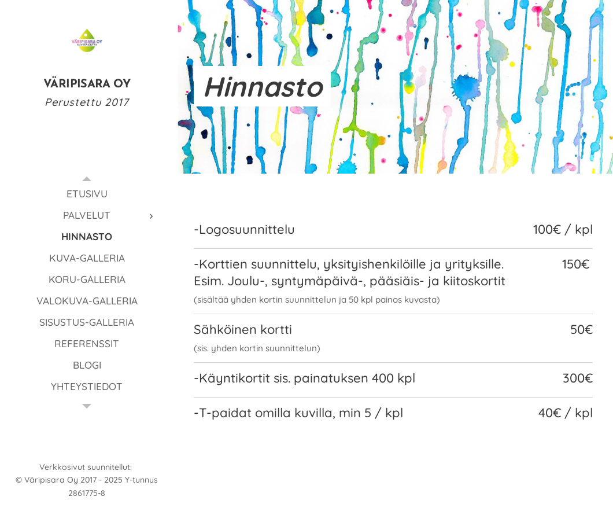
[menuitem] (86, 193)
